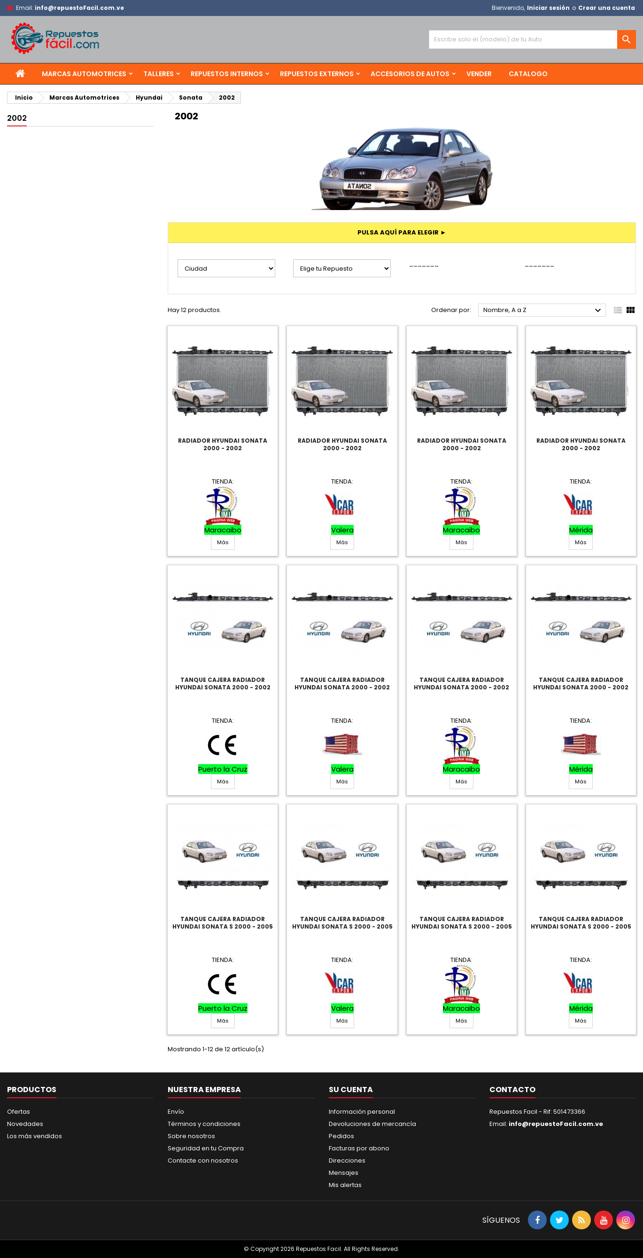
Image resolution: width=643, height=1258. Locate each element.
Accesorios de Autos (410, 73)
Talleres (158, 73)
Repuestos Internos (227, 73)
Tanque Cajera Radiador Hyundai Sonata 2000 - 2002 (223, 683)
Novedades (25, 1123)
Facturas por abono (359, 1148)
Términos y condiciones (204, 1123)
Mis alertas (345, 1184)
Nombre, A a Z (543, 310)
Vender (479, 73)
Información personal (362, 1111)
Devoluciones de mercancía (372, 1123)
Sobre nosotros (191, 1136)
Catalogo (528, 73)
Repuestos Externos (317, 73)
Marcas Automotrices (84, 73)
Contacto (512, 1089)
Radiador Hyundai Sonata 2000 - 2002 (222, 444)
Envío (176, 1111)
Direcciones (347, 1160)
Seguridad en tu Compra (206, 1148)
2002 (17, 118)
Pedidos (341, 1136)
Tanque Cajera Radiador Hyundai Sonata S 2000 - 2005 (222, 922)
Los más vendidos (34, 1136)
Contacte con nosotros (203, 1160)
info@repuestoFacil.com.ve (79, 8)
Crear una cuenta (606, 8)
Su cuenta (351, 1089)
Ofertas (18, 1111)
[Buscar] (532, 39)
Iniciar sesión (548, 8)
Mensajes (343, 1172)
